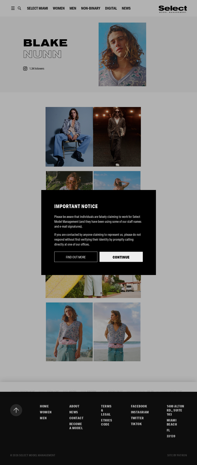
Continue (121, 257)
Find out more (76, 257)
